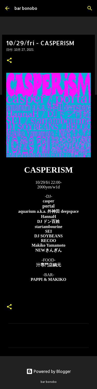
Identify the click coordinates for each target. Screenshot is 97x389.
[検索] (90, 8)
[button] (9, 60)
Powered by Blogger (48, 371)
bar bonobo (25, 8)
